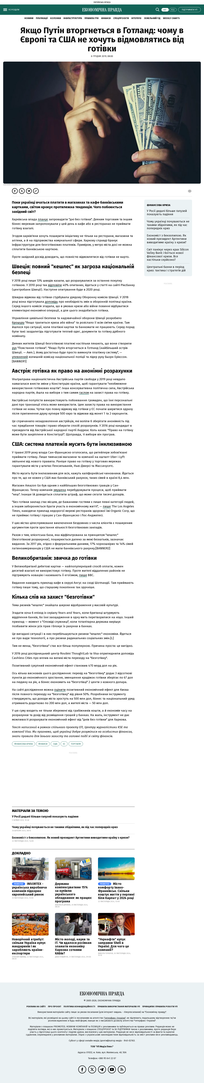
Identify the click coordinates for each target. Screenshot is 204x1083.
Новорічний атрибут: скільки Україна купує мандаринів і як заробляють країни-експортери (29, 946)
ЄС (64, 744)
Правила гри (91, 18)
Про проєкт (54, 1006)
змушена (59, 490)
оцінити (60, 689)
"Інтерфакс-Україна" (115, 1018)
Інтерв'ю (136, 18)
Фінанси (106, 18)
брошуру (18, 322)
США (55, 744)
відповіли (55, 285)
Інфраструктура (72, 18)
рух (14, 348)
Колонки (55, 18)
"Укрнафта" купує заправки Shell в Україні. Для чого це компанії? (113, 944)
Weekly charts (171, 18)
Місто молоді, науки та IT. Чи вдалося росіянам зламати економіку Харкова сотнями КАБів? (73, 946)
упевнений (20, 357)
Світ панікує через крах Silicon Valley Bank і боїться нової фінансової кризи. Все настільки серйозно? (168, 255)
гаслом (84, 392)
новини (28, 18)
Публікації (42, 18)
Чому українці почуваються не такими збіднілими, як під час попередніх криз (65, 827)
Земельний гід (152, 18)
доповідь (51, 301)
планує (43, 219)
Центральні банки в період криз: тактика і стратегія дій (166, 268)
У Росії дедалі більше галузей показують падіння (45, 816)
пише (107, 506)
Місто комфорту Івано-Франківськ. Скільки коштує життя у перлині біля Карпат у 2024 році (116, 891)
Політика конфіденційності (79, 1006)
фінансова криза (23, 744)
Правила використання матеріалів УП (119, 1006)
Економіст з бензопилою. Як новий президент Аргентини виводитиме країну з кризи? (71, 837)
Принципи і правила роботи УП (160, 1006)
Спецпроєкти (121, 18)
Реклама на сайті (36, 1006)
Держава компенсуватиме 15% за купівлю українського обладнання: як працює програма (73, 892)
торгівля (76, 744)
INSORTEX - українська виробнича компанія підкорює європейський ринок (29, 889)
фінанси (42, 744)
